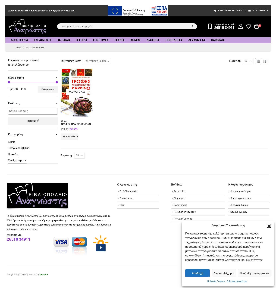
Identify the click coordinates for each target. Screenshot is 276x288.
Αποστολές (180, 191)
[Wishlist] (248, 26)
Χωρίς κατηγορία (17, 160)
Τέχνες (119, 40)
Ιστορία (81, 40)
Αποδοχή (197, 273)
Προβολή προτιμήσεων (254, 273)
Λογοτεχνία (19, 40)
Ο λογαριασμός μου (240, 191)
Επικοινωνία (258, 10)
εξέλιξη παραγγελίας (228, 10)
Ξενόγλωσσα (174, 40)
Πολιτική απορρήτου (237, 281)
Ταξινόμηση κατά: (71, 60)
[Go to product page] (77, 92)
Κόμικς (135, 40)
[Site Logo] (27, 26)
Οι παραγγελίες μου (240, 198)
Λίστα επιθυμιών (239, 205)
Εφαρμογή (33, 121)
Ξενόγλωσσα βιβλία (18, 148)
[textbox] (33, 111)
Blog (122, 205)
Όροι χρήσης (180, 205)
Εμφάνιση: (235, 60)
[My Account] (240, 26)
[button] (269, 225)
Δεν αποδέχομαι (224, 273)
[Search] (192, 26)
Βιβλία (64, 121)
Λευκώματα (196, 40)
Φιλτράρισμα (47, 89)
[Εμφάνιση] (248, 61)
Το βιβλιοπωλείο (128, 191)
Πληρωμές (179, 198)
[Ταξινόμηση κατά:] (97, 61)
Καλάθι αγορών (238, 212)
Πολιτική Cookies (216, 281)
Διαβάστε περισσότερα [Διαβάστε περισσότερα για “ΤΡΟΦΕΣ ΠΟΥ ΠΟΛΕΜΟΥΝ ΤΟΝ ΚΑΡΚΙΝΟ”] (72, 136)
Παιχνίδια (218, 40)
